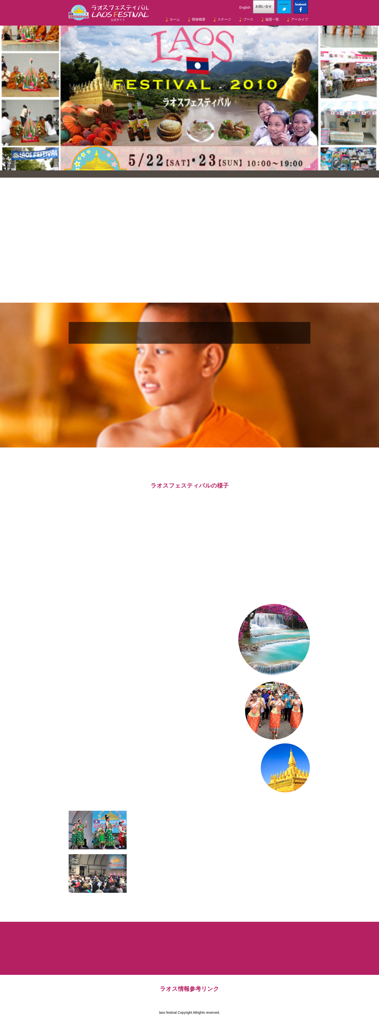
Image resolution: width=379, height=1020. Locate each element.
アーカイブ (299, 19)
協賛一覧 (272, 19)
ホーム (175, 19)
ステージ (224, 19)
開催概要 (198, 19)
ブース (248, 19)
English (244, 7)
